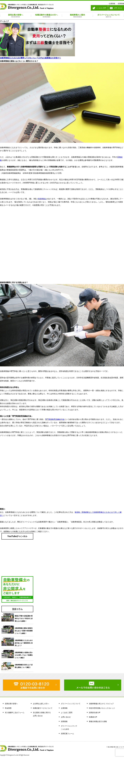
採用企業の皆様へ (11, 703)
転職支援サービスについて (42, 708)
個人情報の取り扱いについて (116, 747)
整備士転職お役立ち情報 (98, 721)
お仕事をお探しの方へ (41, 703)
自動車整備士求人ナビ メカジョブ (101, 703)
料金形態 (8, 708)
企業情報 (112, 3)
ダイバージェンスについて (70, 703)
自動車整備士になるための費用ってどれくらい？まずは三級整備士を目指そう (30, 58)
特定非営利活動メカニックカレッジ (102, 708)
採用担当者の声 (94, 712)
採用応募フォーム (67, 733)
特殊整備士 (42, 198)
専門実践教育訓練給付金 (54, 419)
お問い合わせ (116, 8)
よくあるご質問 (99, 8)
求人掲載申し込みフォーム (14, 712)
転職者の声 (93, 717)
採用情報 (121, 3)
